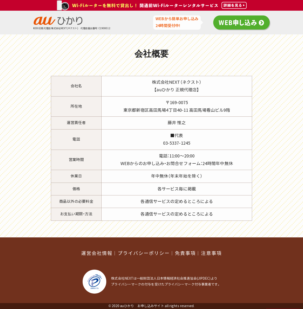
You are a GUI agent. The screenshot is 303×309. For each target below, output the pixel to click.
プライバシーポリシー (144, 253)
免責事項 (185, 253)
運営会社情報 (96, 253)
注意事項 (211, 253)
